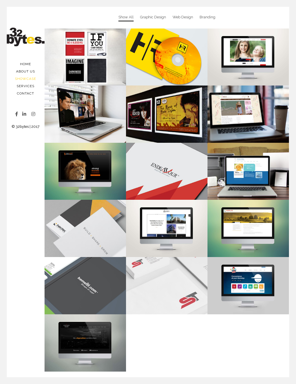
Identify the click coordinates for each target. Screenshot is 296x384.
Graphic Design (153, 17)
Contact (25, 93)
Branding (207, 17)
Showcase (25, 79)
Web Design (183, 17)
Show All (126, 17)
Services (25, 86)
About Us (25, 71)
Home (25, 64)
